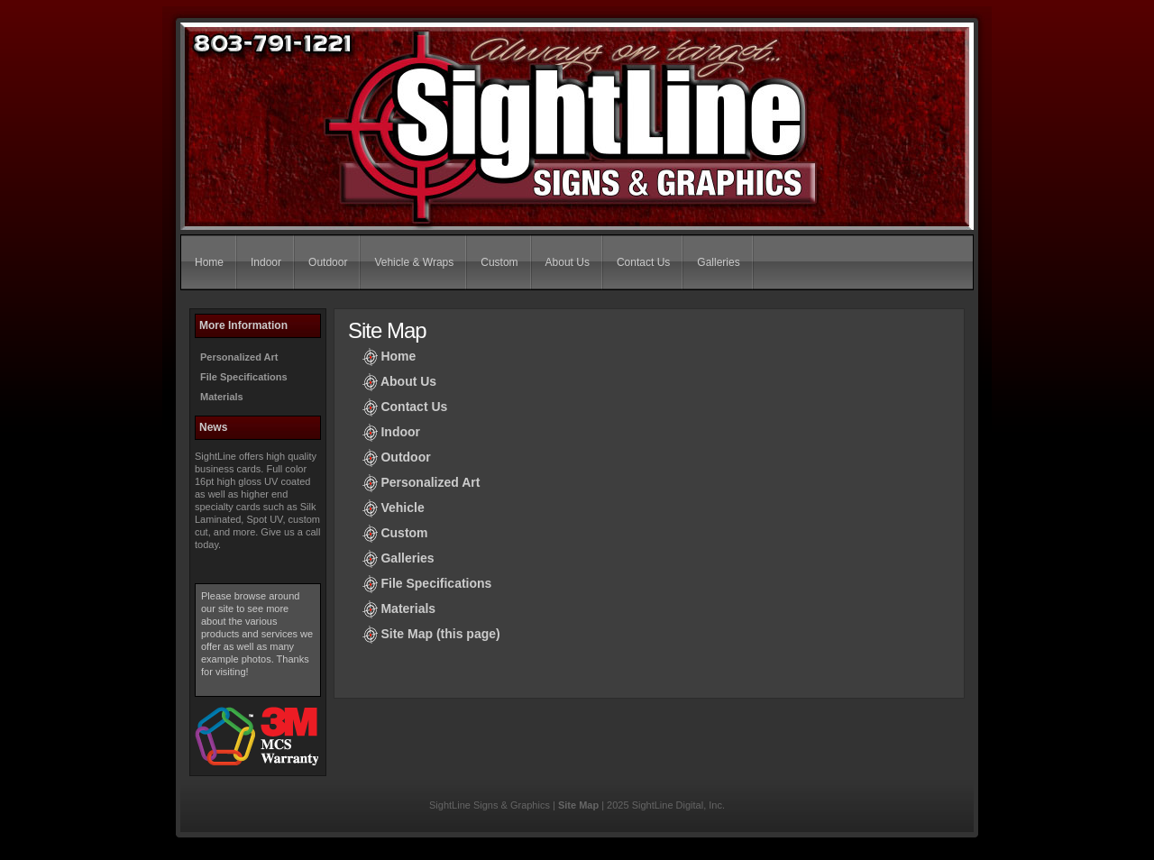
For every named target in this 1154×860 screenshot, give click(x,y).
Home (209, 262)
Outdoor (327, 262)
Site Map (578, 805)
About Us (567, 262)
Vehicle (402, 507)
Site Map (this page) (439, 634)
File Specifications (244, 376)
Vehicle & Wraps (413, 262)
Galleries (718, 262)
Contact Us (643, 262)
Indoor (266, 262)
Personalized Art (239, 357)
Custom (499, 262)
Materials (221, 396)
